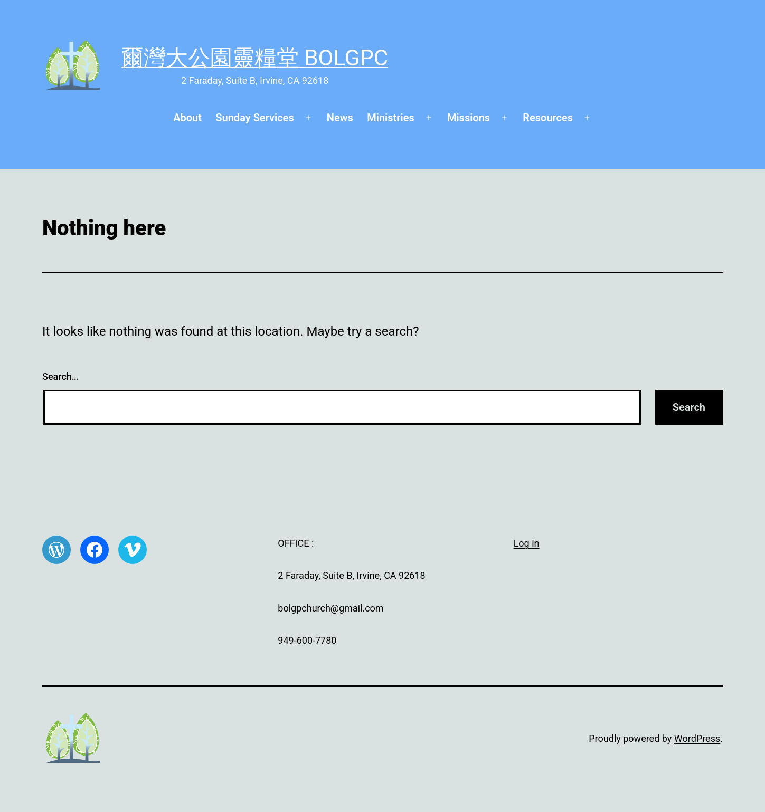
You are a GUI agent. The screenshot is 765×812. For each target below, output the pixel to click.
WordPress (697, 738)
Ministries (390, 117)
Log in (527, 543)
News (340, 117)
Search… (60, 376)
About (187, 117)
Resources (548, 117)
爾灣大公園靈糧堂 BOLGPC (254, 58)
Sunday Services (254, 117)
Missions (468, 117)
